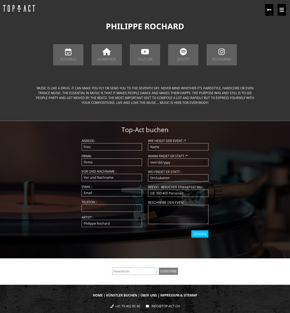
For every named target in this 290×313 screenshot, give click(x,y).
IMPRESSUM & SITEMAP (178, 295)
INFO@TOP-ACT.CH (165, 306)
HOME (98, 295)
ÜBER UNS (149, 295)
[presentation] (145, 245)
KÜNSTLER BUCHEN (121, 295)
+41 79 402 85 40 (127, 306)
